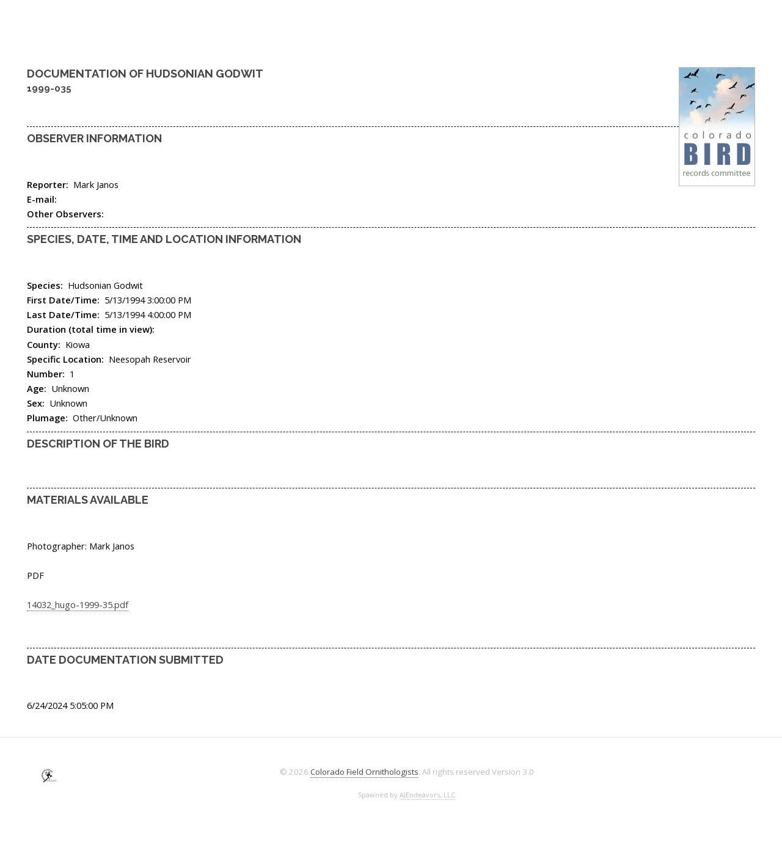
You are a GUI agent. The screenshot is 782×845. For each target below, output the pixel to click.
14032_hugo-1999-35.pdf (77, 604)
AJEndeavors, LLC (427, 794)
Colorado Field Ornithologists (364, 771)
